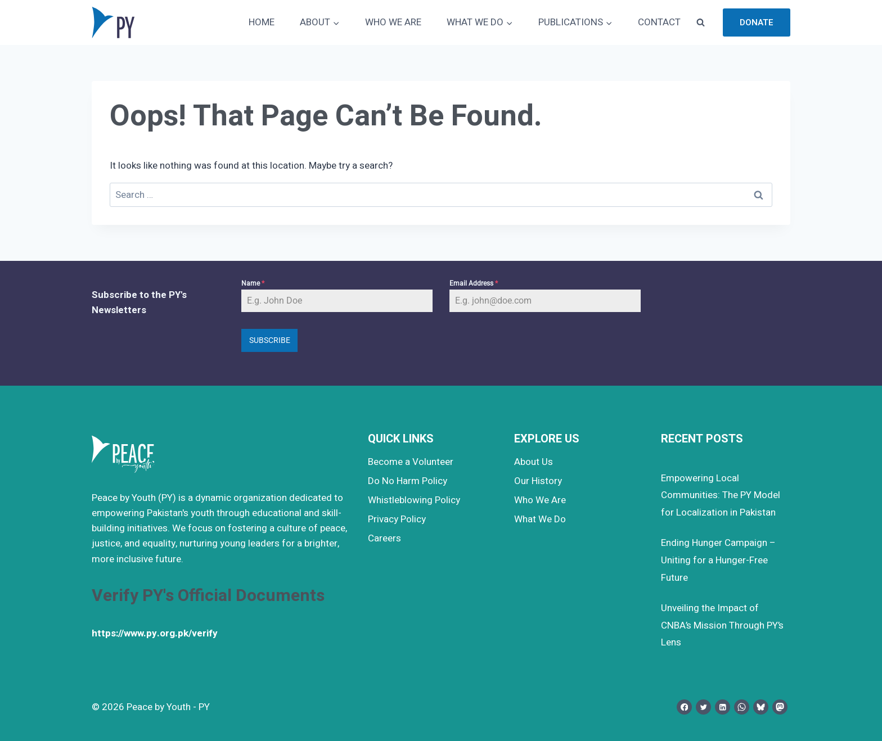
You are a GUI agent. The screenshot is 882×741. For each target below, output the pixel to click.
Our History (538, 481)
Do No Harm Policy (407, 481)
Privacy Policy (397, 519)
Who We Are (540, 500)
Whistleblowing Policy (414, 500)
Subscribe (269, 340)
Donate (756, 22)
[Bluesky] (760, 707)
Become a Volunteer (410, 462)
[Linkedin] (722, 707)
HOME (261, 22)
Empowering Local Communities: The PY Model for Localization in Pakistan (720, 495)
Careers (384, 538)
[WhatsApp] (741, 707)
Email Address (473, 283)
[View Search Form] (700, 22)
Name (252, 283)
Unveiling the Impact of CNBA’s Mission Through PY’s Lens (722, 625)
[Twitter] (703, 707)
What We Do (540, 519)
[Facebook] (684, 707)
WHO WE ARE (393, 22)
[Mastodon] (780, 707)
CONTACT (659, 22)
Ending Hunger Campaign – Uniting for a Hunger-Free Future (718, 560)
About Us (533, 462)
